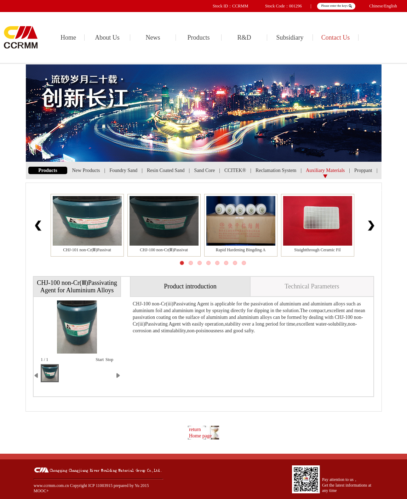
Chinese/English (383, 6)
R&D (244, 37)
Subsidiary (289, 37)
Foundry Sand (123, 170)
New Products (86, 170)
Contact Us (335, 37)
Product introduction (190, 286)
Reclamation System (276, 170)
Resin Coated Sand (166, 170)
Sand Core (204, 170)
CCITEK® (235, 170)
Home (68, 37)
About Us (107, 37)
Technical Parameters (312, 286)
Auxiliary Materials (325, 170)
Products (199, 37)
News (153, 37)
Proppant (363, 170)
